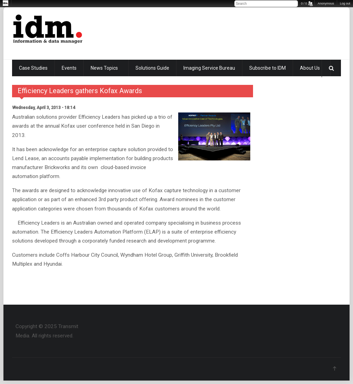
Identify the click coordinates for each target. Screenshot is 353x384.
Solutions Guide (152, 68)
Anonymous (325, 3)
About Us (310, 68)
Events (69, 68)
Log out (345, 3)
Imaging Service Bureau (209, 68)
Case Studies (33, 68)
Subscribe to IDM (267, 68)
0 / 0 (304, 3)
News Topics (104, 68)
